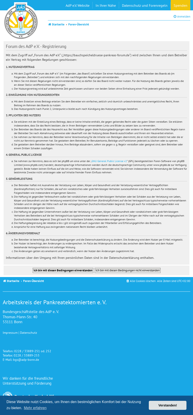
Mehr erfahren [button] (35, 408)
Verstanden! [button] (168, 405)
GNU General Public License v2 (109, 161)
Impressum (10, 332)
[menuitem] (181, 16)
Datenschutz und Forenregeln (145, 5)
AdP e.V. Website (78, 5)
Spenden (180, 5)
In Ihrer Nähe (106, 5)
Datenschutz (28, 332)
